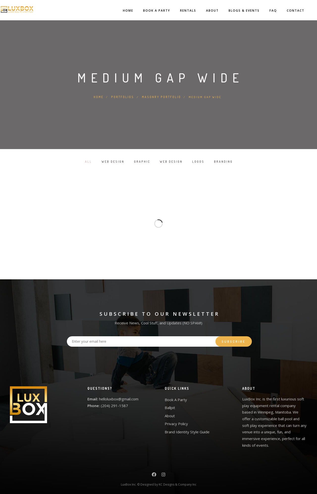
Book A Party (149, 10)
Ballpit (170, 407)
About (205, 10)
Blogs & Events (236, 10)
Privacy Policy (176, 423)
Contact (288, 10)
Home (120, 10)
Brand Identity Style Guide (187, 431)
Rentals (181, 10)
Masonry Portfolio (161, 96)
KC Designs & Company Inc (177, 484)
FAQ (265, 10)
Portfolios (123, 96)
